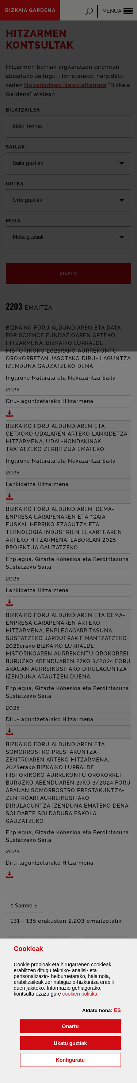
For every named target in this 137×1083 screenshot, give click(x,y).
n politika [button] (80, 994)
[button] (117, 1010)
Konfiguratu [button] (88, 1059)
